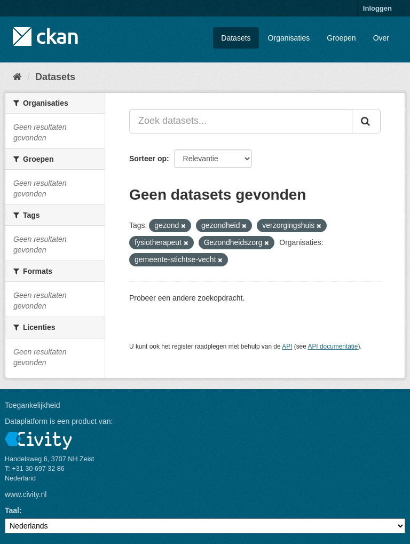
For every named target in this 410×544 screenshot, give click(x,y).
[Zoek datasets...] (240, 121)
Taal (12, 510)
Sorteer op (148, 158)
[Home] (17, 77)
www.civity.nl (25, 494)
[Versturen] (366, 121)
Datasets (235, 38)
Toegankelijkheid (32, 405)
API (287, 346)
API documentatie (333, 346)
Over (381, 38)
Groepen (341, 38)
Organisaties (289, 38)
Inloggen (377, 8)
